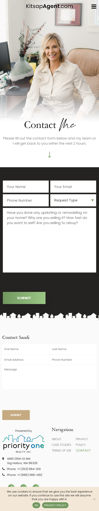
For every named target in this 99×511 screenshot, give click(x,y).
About (56, 439)
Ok (36, 505)
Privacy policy (55, 505)
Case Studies (61, 445)
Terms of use (61, 450)
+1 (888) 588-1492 (29, 475)
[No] (94, 499)
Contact (83, 450)
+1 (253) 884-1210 (29, 469)
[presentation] (31, 283)
